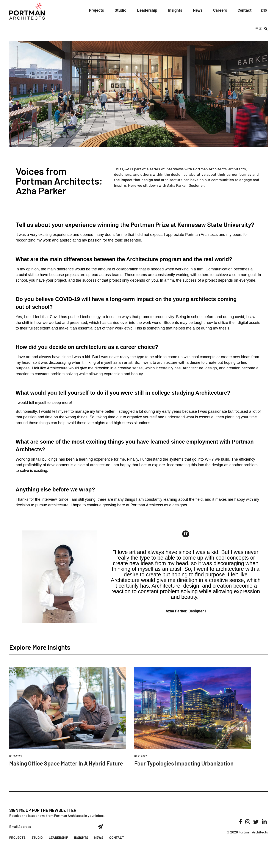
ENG (249, 11)
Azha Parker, (178, 185)
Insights (167, 11)
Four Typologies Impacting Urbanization (187, 763)
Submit (100, 835)
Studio (118, 11)
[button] (186, 611)
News (188, 11)
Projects (95, 11)
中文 (259, 11)
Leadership (141, 11)
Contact (232, 11)
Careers (209, 11)
